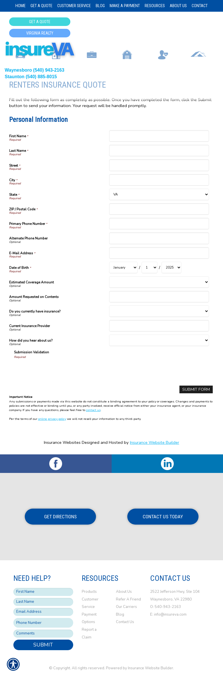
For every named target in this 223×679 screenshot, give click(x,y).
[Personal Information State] (159, 194)
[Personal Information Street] (159, 165)
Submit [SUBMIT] (43, 644)
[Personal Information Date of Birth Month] (123, 267)
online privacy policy (52, 419)
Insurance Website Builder (154, 442)
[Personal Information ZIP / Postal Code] (159, 209)
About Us (124, 591)
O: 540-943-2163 (166, 606)
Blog (120, 614)
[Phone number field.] (43, 623)
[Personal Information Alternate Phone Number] (159, 238)
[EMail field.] (43, 612)
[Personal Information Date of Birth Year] (171, 267)
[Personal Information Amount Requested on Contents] (159, 297)
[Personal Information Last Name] (159, 150)
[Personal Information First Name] (159, 136)
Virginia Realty (39, 33)
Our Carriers (126, 606)
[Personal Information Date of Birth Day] (149, 267)
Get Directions (60, 516)
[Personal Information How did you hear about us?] (159, 340)
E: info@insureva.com (168, 614)
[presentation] (57, 370)
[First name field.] (43, 592)
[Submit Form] (196, 389)
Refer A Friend (128, 599)
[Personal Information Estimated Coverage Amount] (159, 282)
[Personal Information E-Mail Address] (159, 253)
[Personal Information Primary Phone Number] (159, 223)
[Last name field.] (43, 602)
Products (89, 591)
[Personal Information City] (159, 180)
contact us (93, 410)
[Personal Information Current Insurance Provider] (159, 326)
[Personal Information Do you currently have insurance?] (159, 311)
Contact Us (125, 621)
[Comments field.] (43, 634)
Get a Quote (39, 21)
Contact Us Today (163, 516)
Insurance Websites (62, 442)
